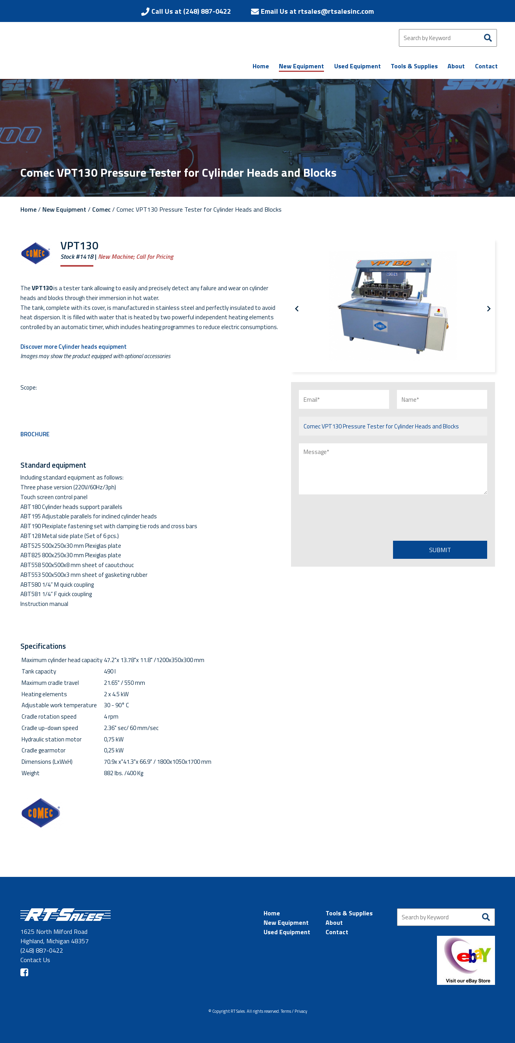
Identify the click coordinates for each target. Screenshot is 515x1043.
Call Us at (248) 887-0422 (191, 11)
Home (28, 209)
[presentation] (358, 517)
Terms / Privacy (294, 1011)
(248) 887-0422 (41, 950)
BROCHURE (34, 434)
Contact (337, 932)
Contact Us (35, 959)
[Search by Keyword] (448, 38)
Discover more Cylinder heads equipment (73, 346)
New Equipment (64, 209)
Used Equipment (287, 932)
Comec (101, 209)
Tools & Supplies (349, 913)
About (334, 922)
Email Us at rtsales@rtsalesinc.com (317, 11)
